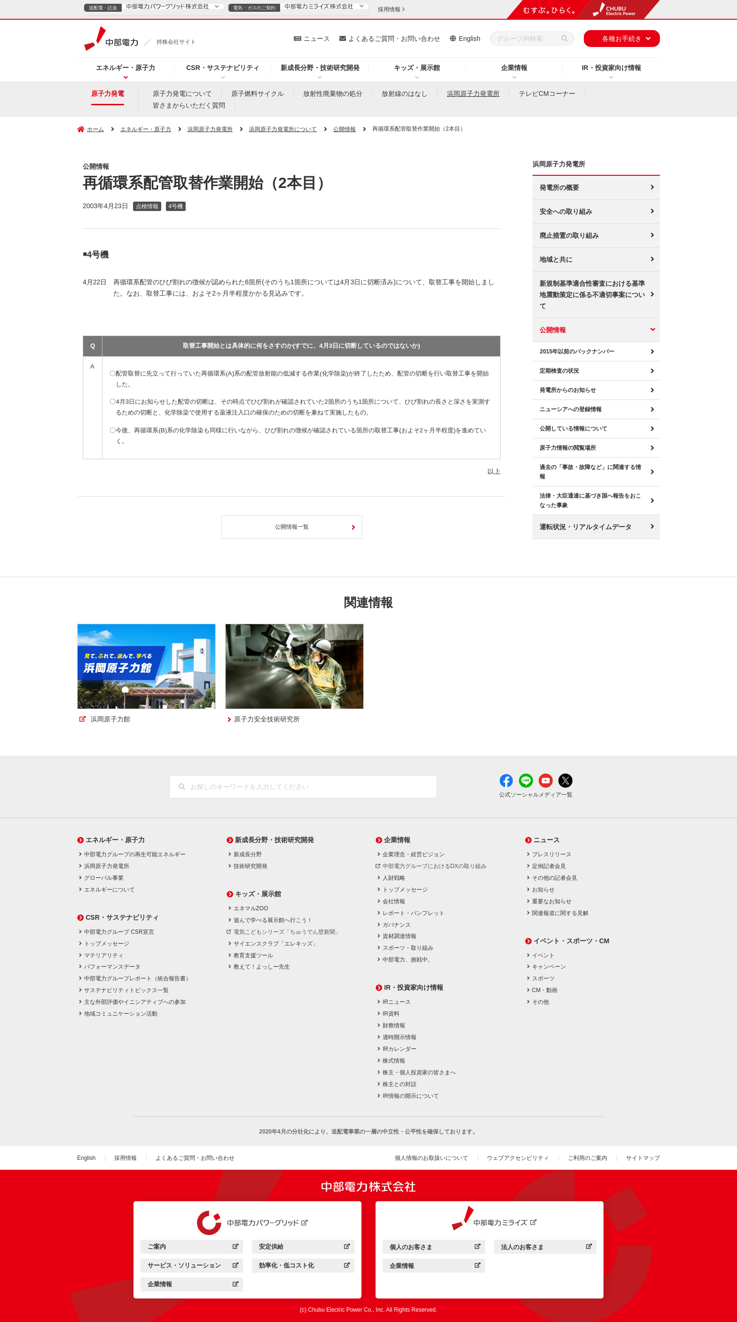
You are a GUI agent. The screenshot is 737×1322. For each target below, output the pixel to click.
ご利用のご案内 (587, 1158)
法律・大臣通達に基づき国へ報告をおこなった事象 (590, 500)
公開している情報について (573, 428)
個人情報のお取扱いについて (431, 1158)
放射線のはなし (405, 93)
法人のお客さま (546, 1248)
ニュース (317, 38)
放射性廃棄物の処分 (332, 93)
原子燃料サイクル (257, 93)
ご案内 (193, 1248)
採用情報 (125, 1158)
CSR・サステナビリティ (222, 67)
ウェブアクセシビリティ (518, 1158)
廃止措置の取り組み (569, 235)
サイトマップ (643, 1158)
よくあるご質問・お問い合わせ (394, 38)
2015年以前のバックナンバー (577, 351)
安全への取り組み (566, 211)
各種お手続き (622, 38)
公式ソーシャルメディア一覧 (535, 794)
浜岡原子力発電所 (473, 93)
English (469, 38)
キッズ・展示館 (417, 67)
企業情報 (514, 67)
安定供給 (304, 1248)
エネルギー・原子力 (125, 67)
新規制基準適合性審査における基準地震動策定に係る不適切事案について (592, 295)
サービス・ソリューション (193, 1267)
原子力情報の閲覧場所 (568, 448)
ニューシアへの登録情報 (571, 409)
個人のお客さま (435, 1248)
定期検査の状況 (559, 371)
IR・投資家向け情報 (611, 67)
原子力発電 (107, 93)
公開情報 (553, 330)
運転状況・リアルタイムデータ (586, 527)
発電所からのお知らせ (568, 390)
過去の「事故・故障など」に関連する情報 (590, 472)
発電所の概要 (559, 187)
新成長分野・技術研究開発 (320, 67)
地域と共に (556, 259)
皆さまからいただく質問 (189, 105)
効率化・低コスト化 (304, 1267)
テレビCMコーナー (547, 93)
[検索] (564, 38)
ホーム (95, 129)
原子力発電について (182, 93)
